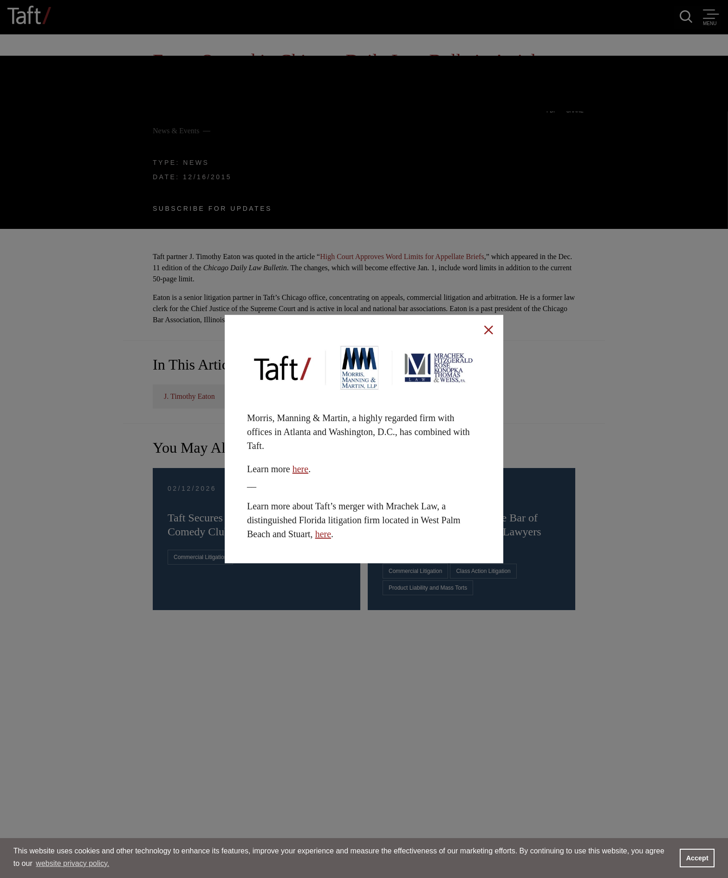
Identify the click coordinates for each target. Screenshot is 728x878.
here (300, 469)
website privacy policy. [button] (72, 863)
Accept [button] (697, 858)
